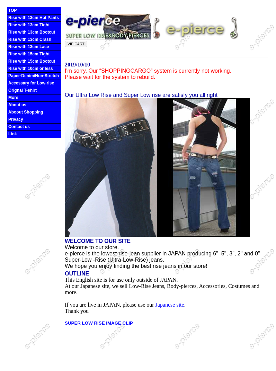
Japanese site (169, 305)
